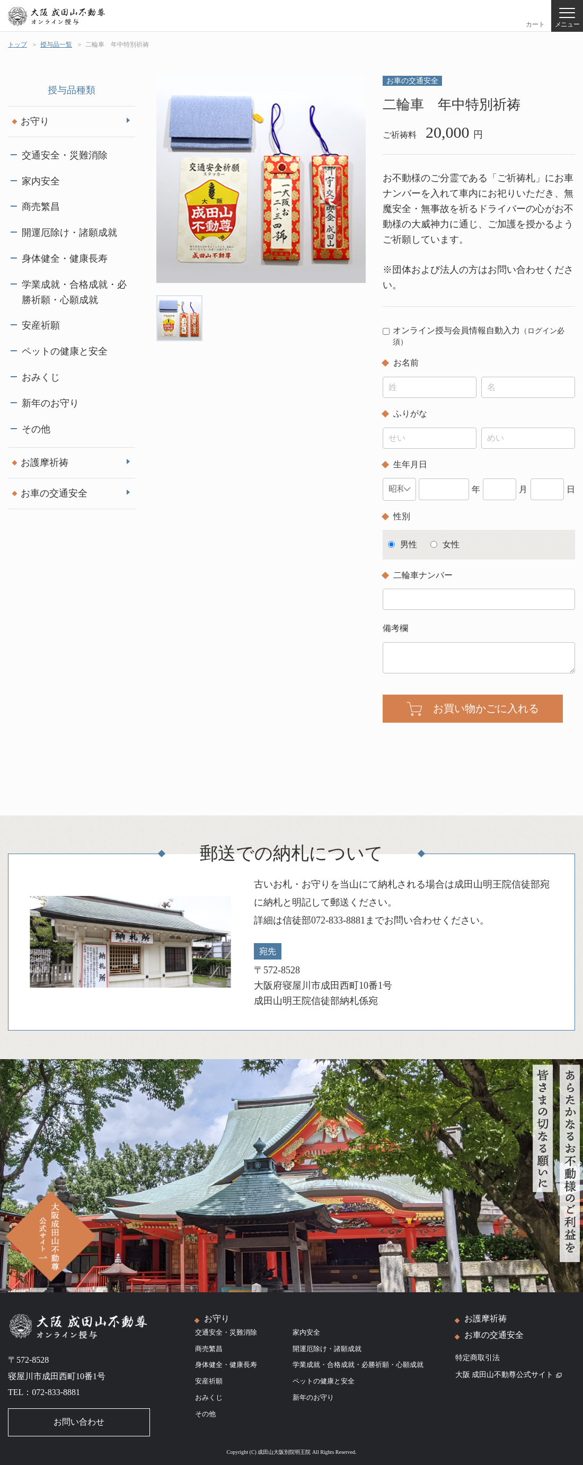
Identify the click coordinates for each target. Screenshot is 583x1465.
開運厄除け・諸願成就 (69, 232)
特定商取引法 (477, 1358)
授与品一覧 (56, 44)
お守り (35, 121)
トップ (17, 44)
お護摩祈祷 (44, 462)
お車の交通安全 (54, 493)
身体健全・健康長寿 (65, 258)
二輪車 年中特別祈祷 (117, 44)
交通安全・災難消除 (65, 155)
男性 (408, 544)
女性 (451, 544)
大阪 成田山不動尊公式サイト (508, 1375)
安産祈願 (41, 325)
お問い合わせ (79, 1421)
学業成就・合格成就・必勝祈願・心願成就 (74, 292)
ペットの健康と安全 (65, 351)
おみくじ (41, 377)
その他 (36, 429)
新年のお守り (50, 403)
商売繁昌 (41, 206)
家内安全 (41, 181)
